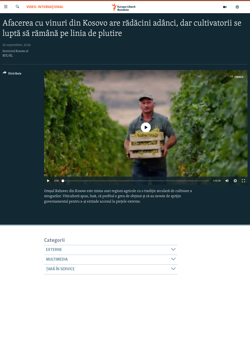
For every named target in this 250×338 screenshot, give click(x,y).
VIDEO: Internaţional (44, 7)
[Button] (12, 74)
